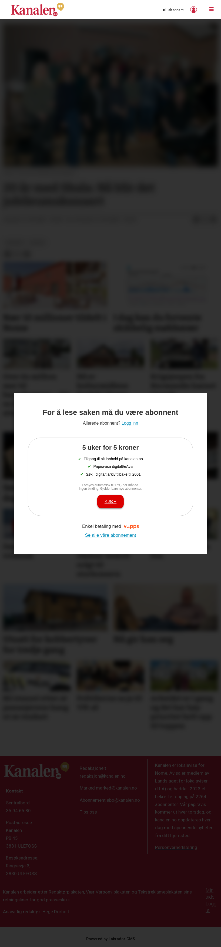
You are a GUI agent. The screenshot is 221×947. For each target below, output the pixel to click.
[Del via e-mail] (213, 220)
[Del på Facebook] (196, 220)
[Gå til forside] (37, 9)
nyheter (15, 242)
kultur (37, 242)
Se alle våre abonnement (110, 535)
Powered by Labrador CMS (110, 939)
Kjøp (110, 501)
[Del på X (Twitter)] (205, 220)
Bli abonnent (173, 10)
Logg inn (194, 9)
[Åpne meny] (211, 9)
